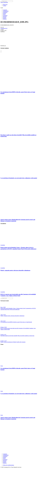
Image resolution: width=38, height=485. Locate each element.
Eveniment (5, 15)
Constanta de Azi (3, 28)
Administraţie (5, 11)
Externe (4, 17)
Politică (4, 13)
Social (4, 14)
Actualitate (5, 12)
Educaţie (4, 16)
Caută (1, 7)
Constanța (5, 9)
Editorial (4, 18)
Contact (4, 5)
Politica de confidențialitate (8, 465)
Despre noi (5, 4)
